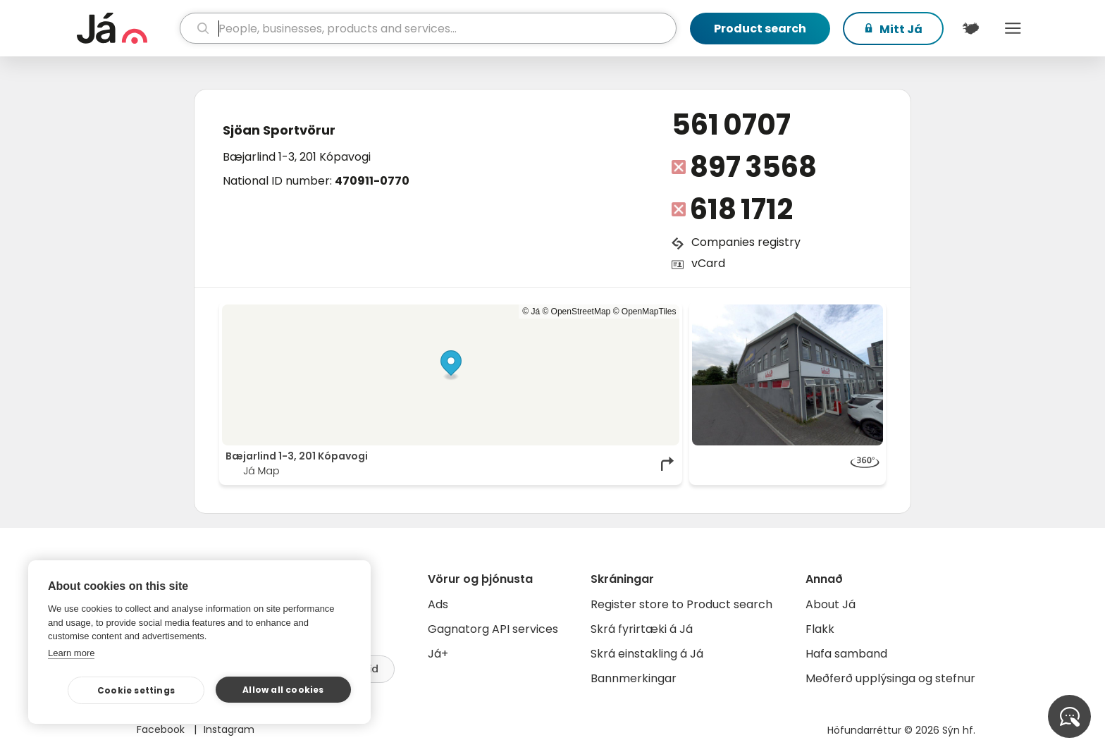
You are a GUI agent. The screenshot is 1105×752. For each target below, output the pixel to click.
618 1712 (741, 209)
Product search (760, 28)
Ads (438, 604)
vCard (708, 263)
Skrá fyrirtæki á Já (642, 629)
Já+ (438, 654)
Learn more (71, 653)
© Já (531, 311)
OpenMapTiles (649, 311)
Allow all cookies (282, 690)
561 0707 (731, 124)
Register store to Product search (681, 604)
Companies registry (746, 242)
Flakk (819, 629)
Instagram (229, 729)
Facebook (162, 729)
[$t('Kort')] (970, 28)
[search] (428, 28)
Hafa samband (846, 654)
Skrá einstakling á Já (647, 654)
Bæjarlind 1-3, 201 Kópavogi (297, 157)
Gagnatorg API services (493, 629)
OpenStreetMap (581, 311)
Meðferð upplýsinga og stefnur (890, 678)
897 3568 (753, 167)
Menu (1012, 28)
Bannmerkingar (634, 678)
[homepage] (126, 28)
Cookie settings (136, 690)
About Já (830, 604)
